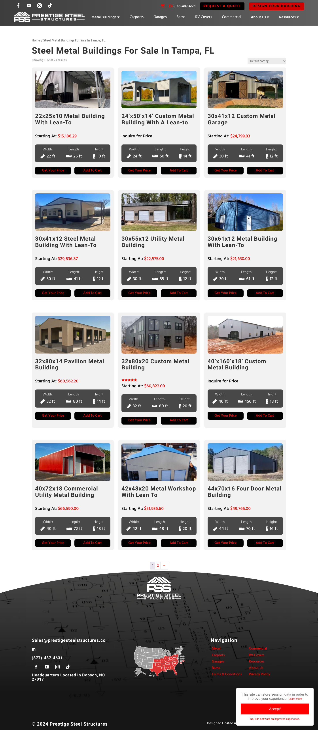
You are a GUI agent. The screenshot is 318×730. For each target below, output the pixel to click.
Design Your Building (276, 6)
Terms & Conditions (227, 674)
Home (36, 40)
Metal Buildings (103, 17)
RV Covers (203, 17)
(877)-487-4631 (184, 6)
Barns (180, 17)
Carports (137, 17)
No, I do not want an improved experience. (275, 719)
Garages (160, 17)
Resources (287, 17)
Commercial (231, 17)
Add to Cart (92, 170)
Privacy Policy (259, 674)
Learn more (295, 698)
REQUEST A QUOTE (222, 6)
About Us (258, 17)
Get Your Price (53, 170)
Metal (216, 648)
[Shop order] (267, 61)
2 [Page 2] (158, 565)
